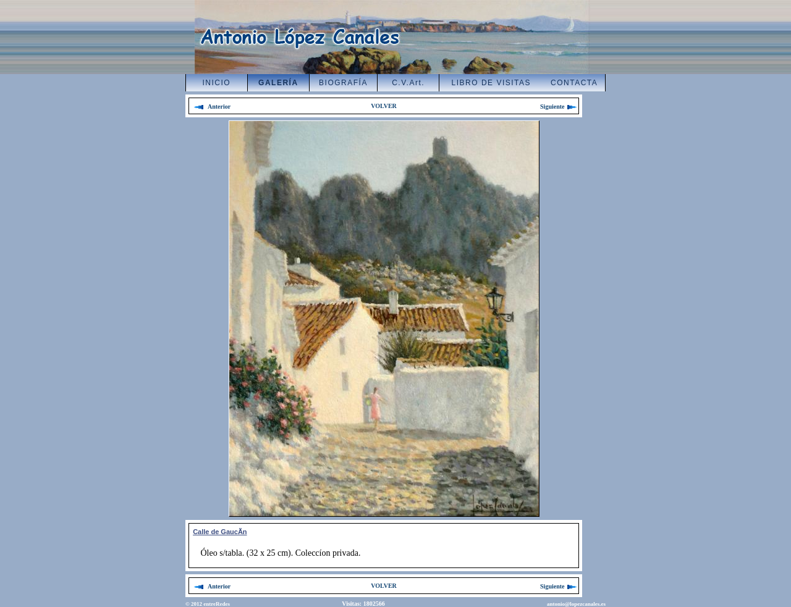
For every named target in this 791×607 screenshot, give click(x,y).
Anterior (212, 106)
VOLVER (384, 106)
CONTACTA (574, 82)
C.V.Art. (408, 82)
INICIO (217, 82)
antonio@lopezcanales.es (576, 604)
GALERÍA (278, 82)
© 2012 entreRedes (207, 604)
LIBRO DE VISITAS (491, 82)
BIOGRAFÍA (343, 82)
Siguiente (559, 106)
